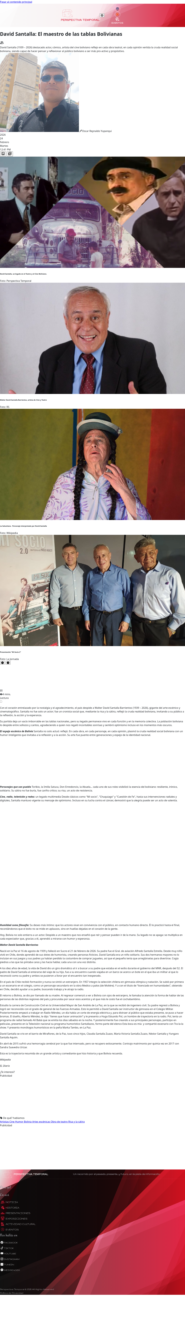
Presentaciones (15, 1213)
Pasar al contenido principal (16, 2)
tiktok (7, 1248)
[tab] (3, 153)
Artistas (4, 1121)
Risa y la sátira (76, 1121)
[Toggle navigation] (102, 15)
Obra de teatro (59, 1121)
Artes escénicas (41, 1121)
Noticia (9, 1202)
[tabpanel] (92, 411)
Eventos (117, 20)
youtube (8, 1253)
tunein (7, 1264)
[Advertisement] (92, 760)
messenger (10, 1270)
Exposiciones (14, 1219)
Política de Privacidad (11, 1293)
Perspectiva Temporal (80, 19)
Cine (12, 1121)
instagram (9, 1259)
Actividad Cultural (18, 1224)
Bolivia (28, 1121)
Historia (10, 1208)
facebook (9, 1242)
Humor (19, 1121)
